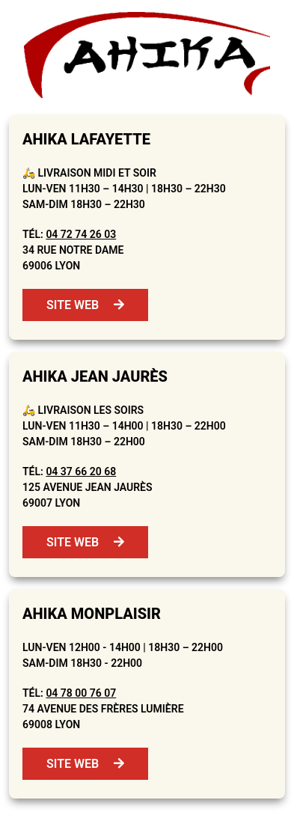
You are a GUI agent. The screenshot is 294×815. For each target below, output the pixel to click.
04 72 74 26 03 (81, 234)
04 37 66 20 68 (81, 471)
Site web (85, 305)
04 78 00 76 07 (81, 693)
